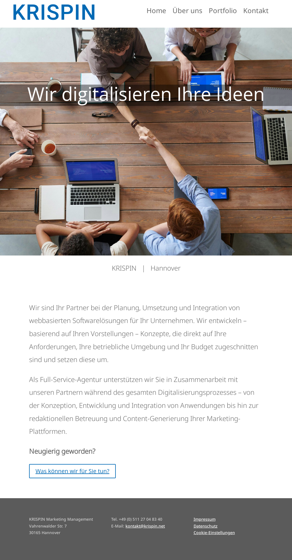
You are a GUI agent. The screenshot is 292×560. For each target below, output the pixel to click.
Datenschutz (206, 526)
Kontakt (256, 12)
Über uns (187, 12)
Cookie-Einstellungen (214, 532)
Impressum (205, 519)
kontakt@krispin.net (145, 526)
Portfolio (223, 12)
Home (156, 12)
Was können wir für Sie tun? (72, 471)
